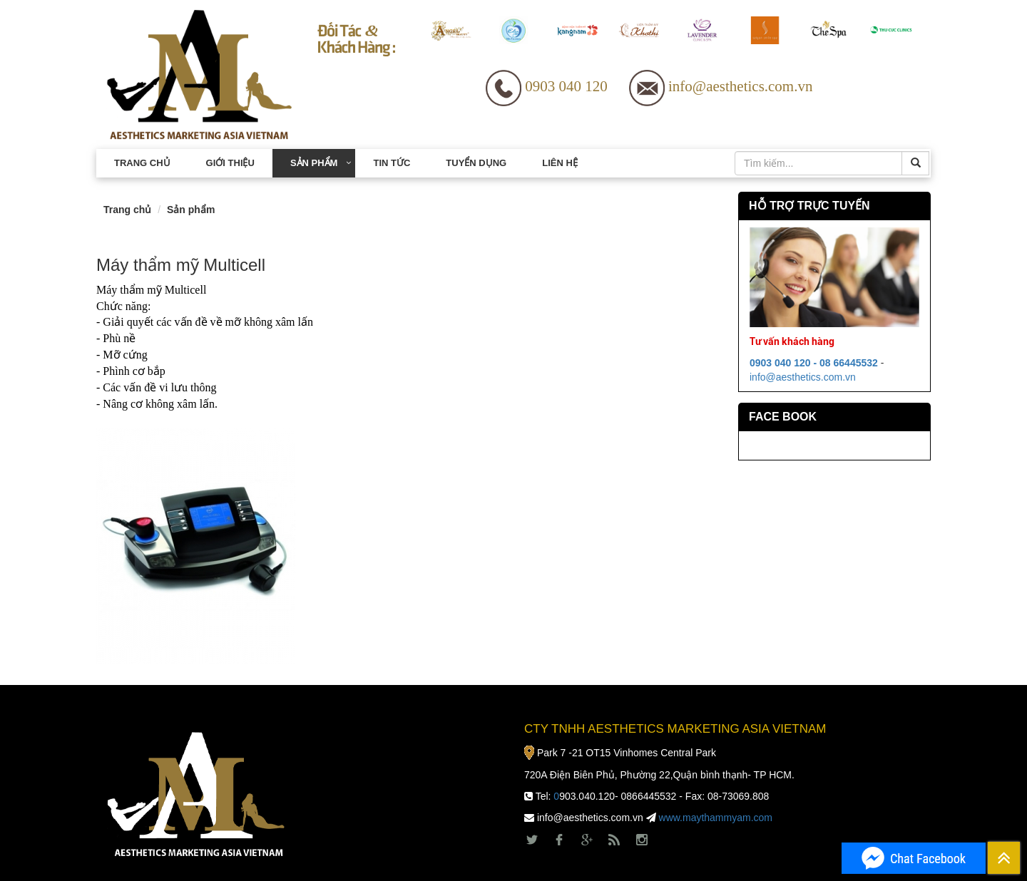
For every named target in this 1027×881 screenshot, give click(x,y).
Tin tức (391, 163)
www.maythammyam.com (715, 817)
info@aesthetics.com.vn (803, 377)
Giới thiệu (230, 163)
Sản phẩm (314, 163)
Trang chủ (142, 163)
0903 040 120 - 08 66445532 (814, 363)
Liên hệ (560, 163)
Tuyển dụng (476, 163)
